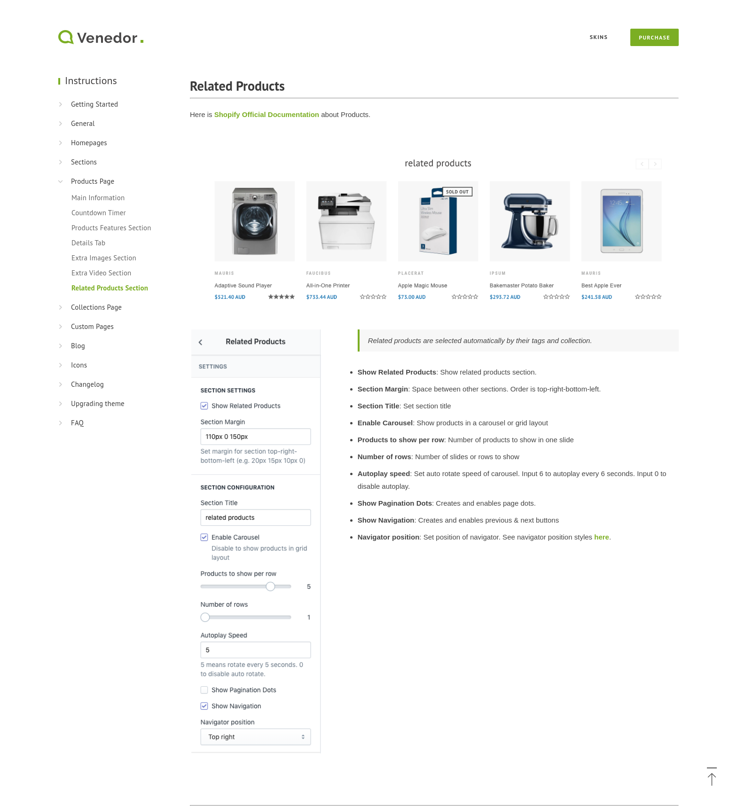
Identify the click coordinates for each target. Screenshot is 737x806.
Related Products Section (109, 287)
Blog (78, 345)
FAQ (77, 422)
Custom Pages (92, 326)
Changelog (87, 384)
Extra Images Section (103, 257)
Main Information (98, 197)
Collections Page (96, 307)
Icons (79, 364)
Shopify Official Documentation (266, 114)
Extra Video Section (101, 272)
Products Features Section (111, 227)
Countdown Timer (98, 212)
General (83, 123)
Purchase (654, 37)
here (601, 537)
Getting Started (94, 104)
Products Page (92, 181)
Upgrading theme (98, 403)
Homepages (89, 142)
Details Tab (88, 242)
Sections (84, 161)
